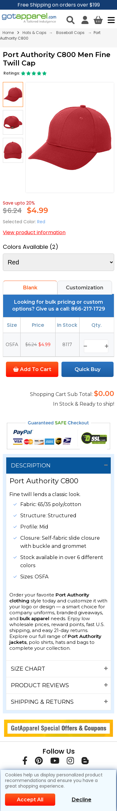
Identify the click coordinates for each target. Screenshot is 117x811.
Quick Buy (87, 369)
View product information (34, 232)
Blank (30, 288)
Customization (84, 288)
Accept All (30, 800)
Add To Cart (32, 369)
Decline (81, 800)
